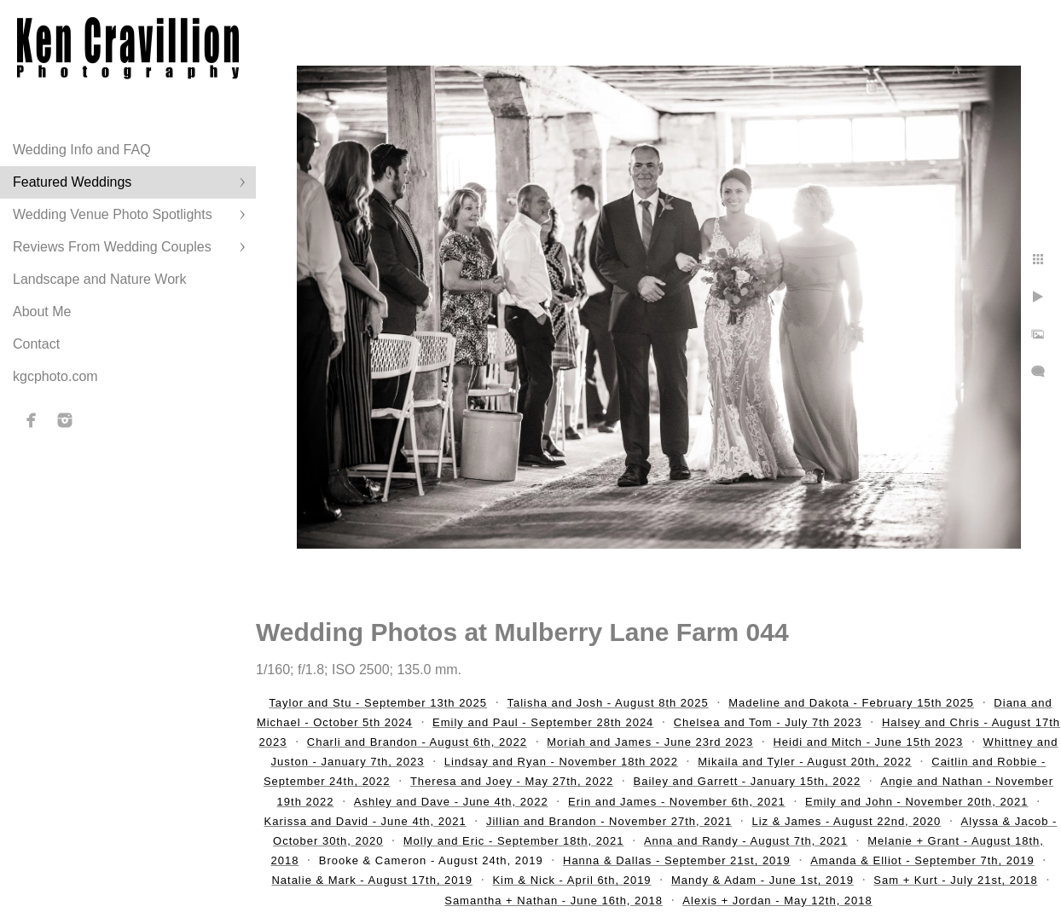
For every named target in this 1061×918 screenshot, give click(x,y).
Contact (36, 344)
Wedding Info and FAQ (82, 149)
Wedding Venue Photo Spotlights (112, 214)
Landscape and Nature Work (99, 279)
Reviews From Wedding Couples (112, 247)
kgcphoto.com (55, 376)
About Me (42, 311)
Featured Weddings (72, 182)
